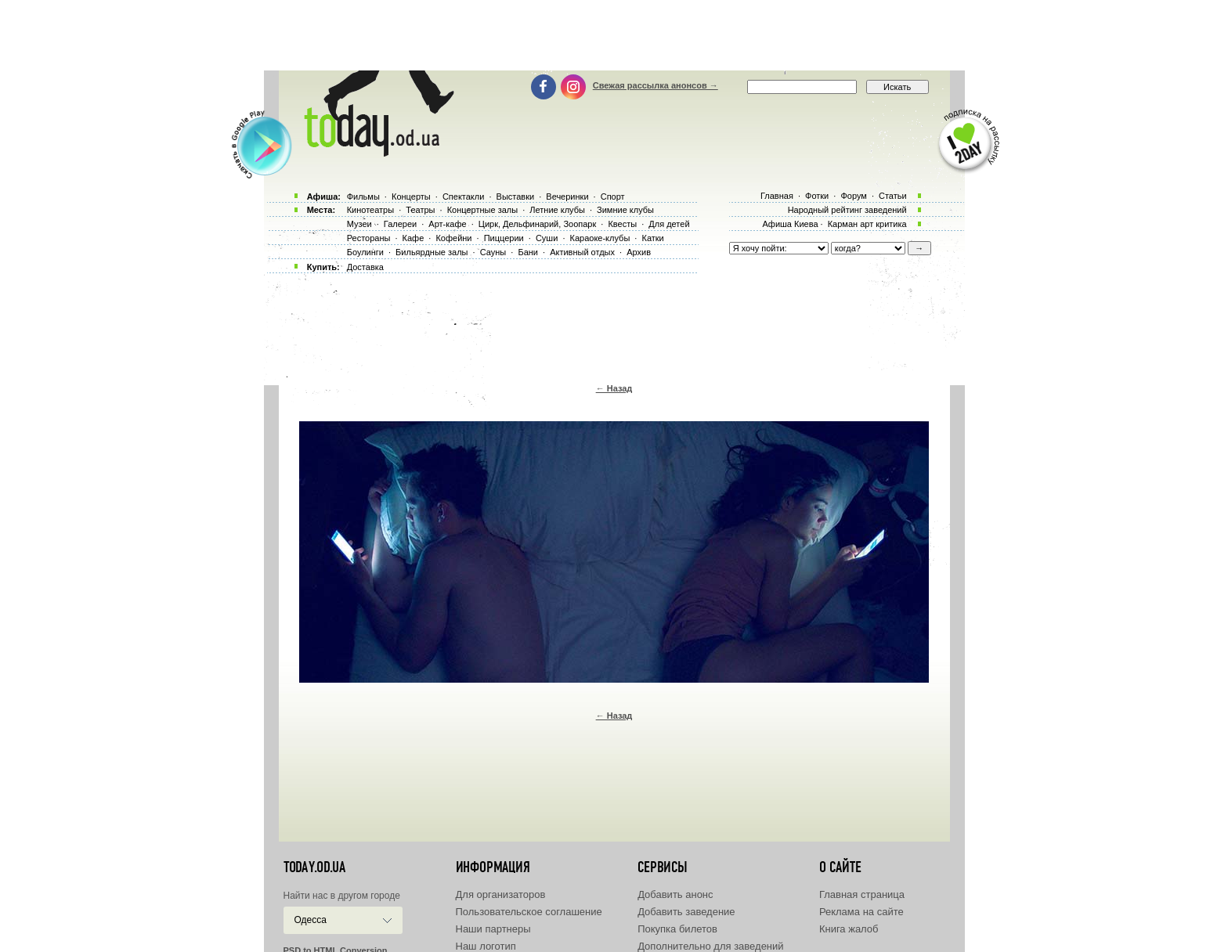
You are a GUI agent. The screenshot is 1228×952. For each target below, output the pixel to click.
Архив (639, 252)
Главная (776, 195)
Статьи (893, 195)
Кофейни (453, 238)
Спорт (613, 196)
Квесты (622, 224)
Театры (420, 210)
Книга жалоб (849, 929)
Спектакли (463, 196)
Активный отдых (582, 252)
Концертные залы (482, 210)
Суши (547, 238)
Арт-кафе (447, 224)
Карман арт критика (867, 224)
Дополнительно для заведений (710, 946)
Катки (652, 238)
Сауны (493, 252)
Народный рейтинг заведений (847, 210)
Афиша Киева (790, 224)
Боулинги (365, 252)
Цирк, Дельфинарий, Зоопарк (537, 224)
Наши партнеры (493, 929)
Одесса (310, 919)
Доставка (365, 267)
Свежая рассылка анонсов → (655, 85)
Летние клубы (557, 210)
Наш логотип (486, 946)
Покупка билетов (677, 929)
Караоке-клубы (600, 238)
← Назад (614, 388)
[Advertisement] (614, 35)
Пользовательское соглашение (529, 912)
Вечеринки (567, 196)
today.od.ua (314, 867)
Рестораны (369, 238)
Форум (853, 195)
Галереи (400, 224)
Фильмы (363, 196)
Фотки (817, 195)
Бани (528, 252)
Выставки (516, 196)
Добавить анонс (675, 894)
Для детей (668, 224)
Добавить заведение (686, 912)
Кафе (413, 238)
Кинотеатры (370, 210)
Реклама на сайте (861, 912)
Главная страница (862, 894)
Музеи (359, 224)
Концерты (411, 196)
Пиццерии (504, 238)
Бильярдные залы (431, 252)
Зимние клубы (625, 210)
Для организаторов (501, 894)
